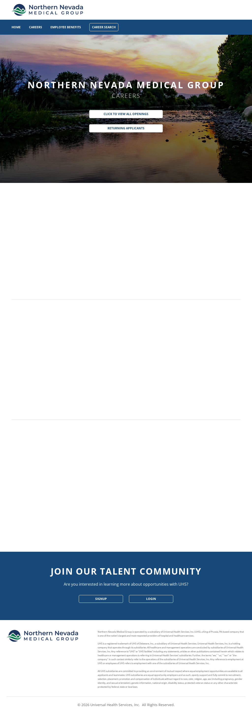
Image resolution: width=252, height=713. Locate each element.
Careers (35, 27)
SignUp (101, 599)
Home (16, 27)
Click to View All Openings (126, 114)
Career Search (104, 27)
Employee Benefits (65, 27)
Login (151, 599)
